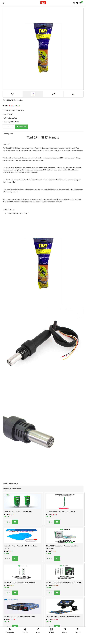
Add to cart (21, 127)
